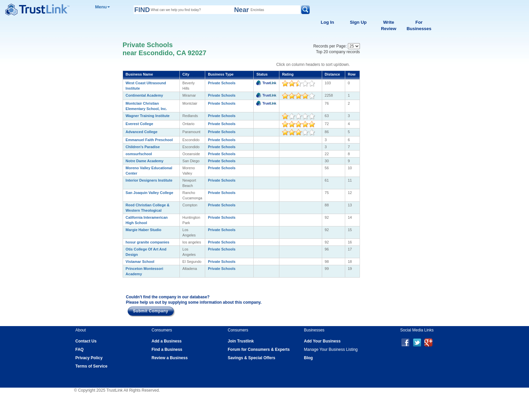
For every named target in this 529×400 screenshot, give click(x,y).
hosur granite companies (147, 242)
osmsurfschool (139, 154)
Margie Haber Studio (143, 230)
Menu (102, 6)
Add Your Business (322, 341)
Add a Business (167, 341)
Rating (287, 74)
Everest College (139, 124)
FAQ (80, 349)
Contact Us (86, 341)
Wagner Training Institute (148, 116)
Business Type (221, 74)
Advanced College (141, 132)
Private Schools (222, 83)
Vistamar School (140, 262)
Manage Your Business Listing (331, 349)
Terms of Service (92, 366)
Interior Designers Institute (149, 180)
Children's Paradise (143, 147)
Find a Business (167, 349)
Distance (332, 74)
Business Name (139, 74)
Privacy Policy (89, 358)
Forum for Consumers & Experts (259, 349)
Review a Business (170, 358)
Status (262, 74)
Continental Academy (144, 95)
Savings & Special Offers (251, 358)
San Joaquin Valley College (149, 193)
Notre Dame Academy (144, 161)
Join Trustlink (241, 341)
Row (352, 74)
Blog (308, 358)
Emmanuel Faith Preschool (149, 140)
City (185, 74)
